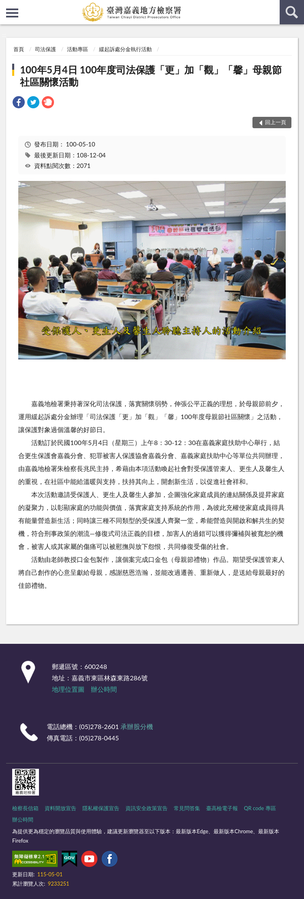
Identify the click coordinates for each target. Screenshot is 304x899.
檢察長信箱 (25, 808)
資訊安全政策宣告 (146, 808)
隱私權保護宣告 (100, 808)
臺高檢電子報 (222, 808)
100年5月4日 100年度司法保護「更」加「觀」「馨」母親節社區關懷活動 (151, 76)
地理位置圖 (68, 689)
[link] (19, 103)
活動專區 (77, 49)
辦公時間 (104, 689)
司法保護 (45, 49)
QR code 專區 (260, 808)
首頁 (18, 49)
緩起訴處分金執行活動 (125, 49)
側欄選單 (12, 13)
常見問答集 (187, 808)
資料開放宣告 (60, 808)
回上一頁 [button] (275, 122)
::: (6, 6)
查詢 (292, 12)
